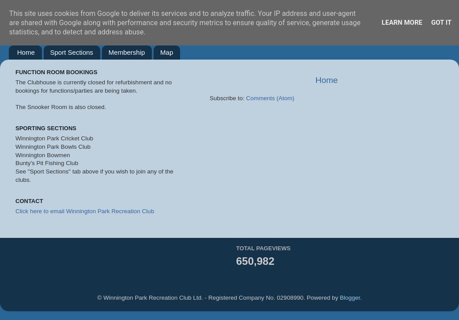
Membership (127, 52)
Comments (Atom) (270, 98)
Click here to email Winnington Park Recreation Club (84, 211)
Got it (441, 22)
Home (26, 52)
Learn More (402, 22)
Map (166, 52)
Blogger (350, 297)
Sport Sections (72, 52)
